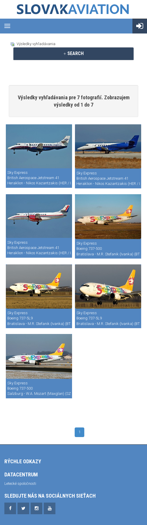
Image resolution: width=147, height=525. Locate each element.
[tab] (73, 53)
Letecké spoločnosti (20, 483)
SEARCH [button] (73, 53)
